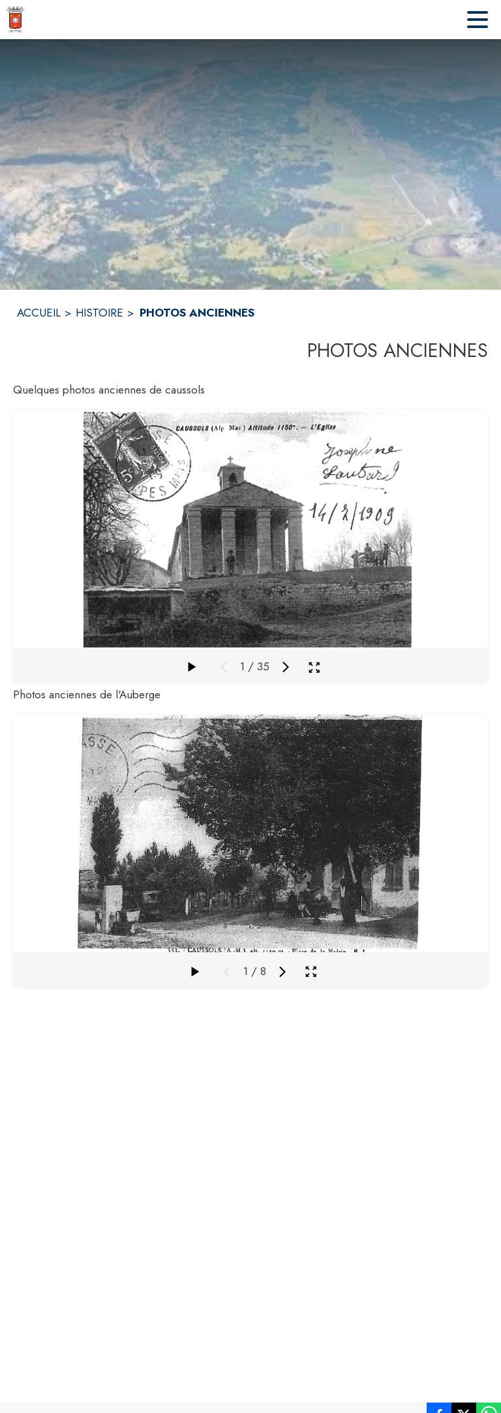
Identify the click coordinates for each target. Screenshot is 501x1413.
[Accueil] (15, 20)
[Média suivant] (286, 667)
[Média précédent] (224, 667)
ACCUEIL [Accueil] (39, 312)
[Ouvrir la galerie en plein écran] (314, 667)
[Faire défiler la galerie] (191, 667)
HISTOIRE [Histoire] (99, 312)
